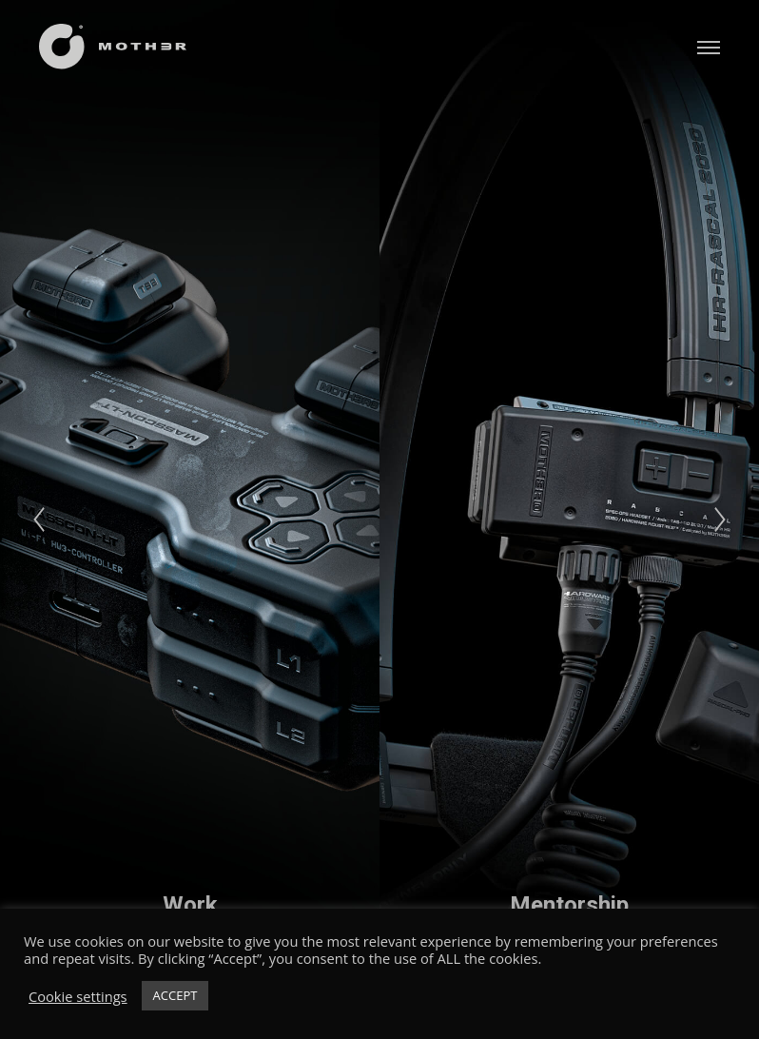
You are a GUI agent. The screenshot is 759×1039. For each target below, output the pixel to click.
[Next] (720, 519)
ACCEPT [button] (175, 995)
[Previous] (39, 519)
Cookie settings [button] (78, 996)
